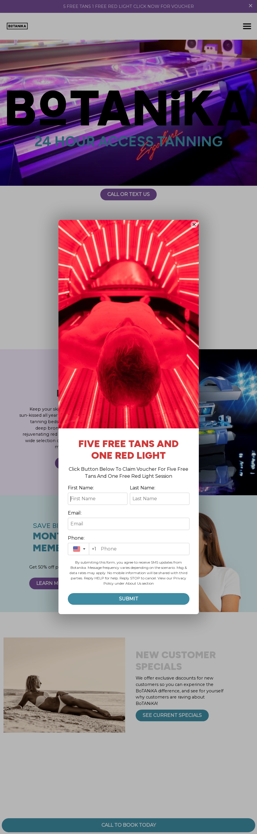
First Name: (81, 488)
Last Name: (142, 488)
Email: (75, 513)
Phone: (76, 538)
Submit (128, 599)
